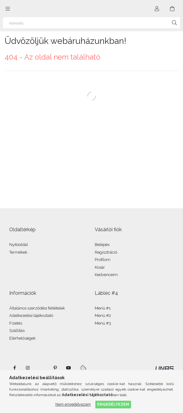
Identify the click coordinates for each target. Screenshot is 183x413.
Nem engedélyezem (73, 404)
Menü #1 (103, 308)
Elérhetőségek (22, 338)
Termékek (18, 252)
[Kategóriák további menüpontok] (7, 8)
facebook (14, 368)
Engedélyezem (113, 404)
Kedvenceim (106, 274)
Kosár (100, 267)
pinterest (55, 368)
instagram (28, 368)
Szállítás (17, 330)
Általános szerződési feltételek (37, 308)
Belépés (102, 244)
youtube (68, 368)
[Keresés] (91, 22)
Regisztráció (106, 252)
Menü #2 (103, 315)
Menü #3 (103, 323)
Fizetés (15, 323)
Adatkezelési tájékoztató (31, 315)
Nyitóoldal (18, 244)
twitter (41, 368)
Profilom (102, 259)
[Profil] (157, 8)
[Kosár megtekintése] (172, 8)
